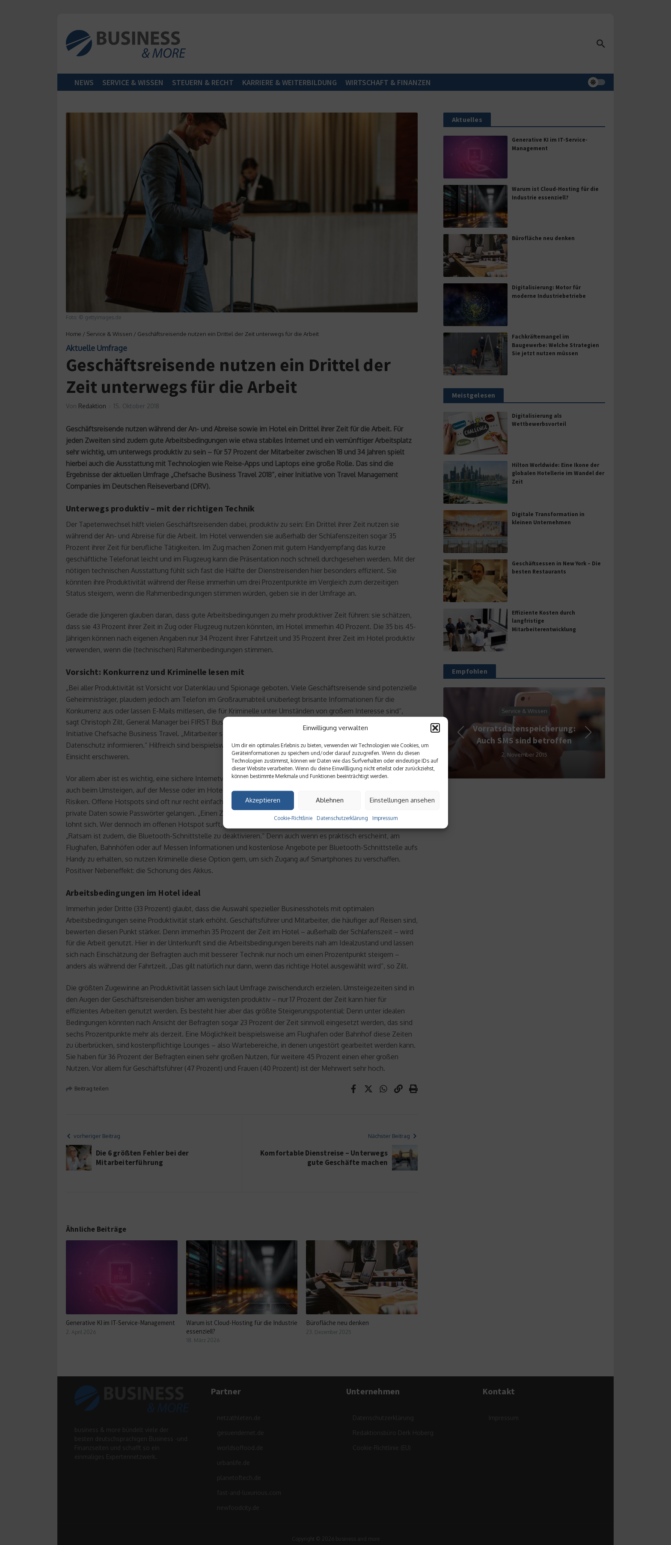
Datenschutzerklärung (342, 817)
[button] (435, 728)
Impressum (385, 817)
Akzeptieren (262, 800)
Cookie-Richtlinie (293, 817)
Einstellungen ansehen (402, 800)
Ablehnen (330, 800)
